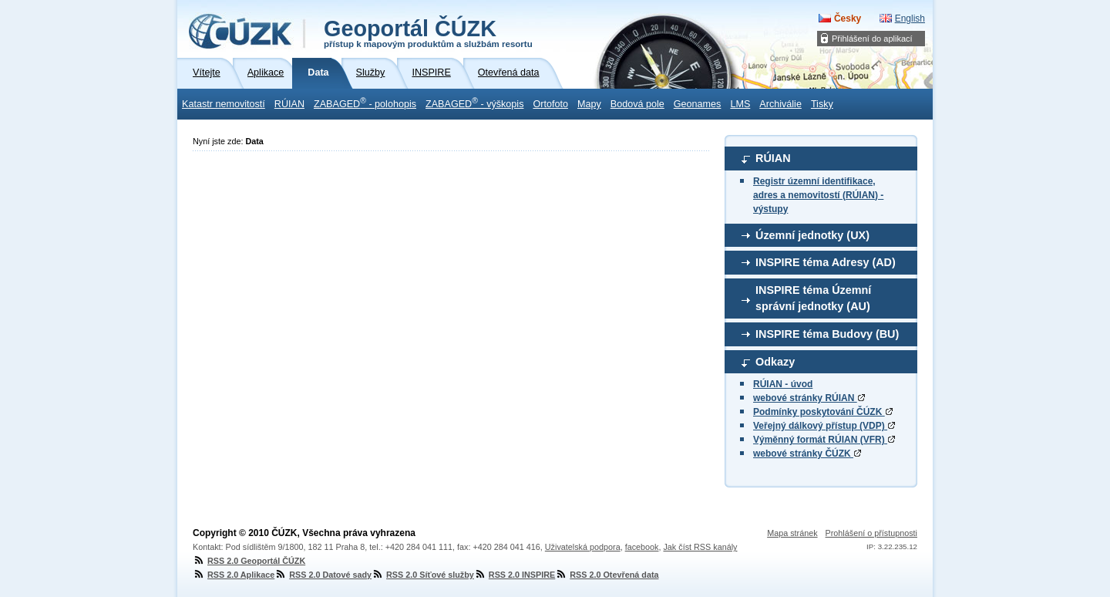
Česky (847, 18)
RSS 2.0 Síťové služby (423, 574)
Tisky (822, 104)
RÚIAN (289, 104)
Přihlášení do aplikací (872, 38)
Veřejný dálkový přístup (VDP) (824, 425)
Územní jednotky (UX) (812, 235)
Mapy (589, 104)
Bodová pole (637, 104)
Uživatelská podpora (583, 546)
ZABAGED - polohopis (365, 103)
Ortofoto (550, 104)
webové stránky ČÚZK (807, 453)
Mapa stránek (792, 533)
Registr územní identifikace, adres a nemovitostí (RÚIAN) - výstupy (818, 195)
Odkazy (775, 362)
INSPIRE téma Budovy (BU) (827, 334)
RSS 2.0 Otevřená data (606, 574)
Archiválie (780, 104)
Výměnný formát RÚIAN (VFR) (824, 439)
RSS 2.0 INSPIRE (514, 574)
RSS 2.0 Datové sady (323, 574)
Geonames (698, 104)
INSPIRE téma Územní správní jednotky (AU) (813, 298)
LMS (740, 104)
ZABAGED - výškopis (474, 103)
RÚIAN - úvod (782, 384)
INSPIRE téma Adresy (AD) (825, 262)
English (910, 18)
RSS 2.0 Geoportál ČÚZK (249, 560)
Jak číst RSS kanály (700, 546)
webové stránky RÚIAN (809, 398)
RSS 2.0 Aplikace (233, 574)
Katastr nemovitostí (223, 104)
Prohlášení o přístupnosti (871, 533)
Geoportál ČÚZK (428, 32)
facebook (642, 546)
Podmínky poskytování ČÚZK (823, 411)
